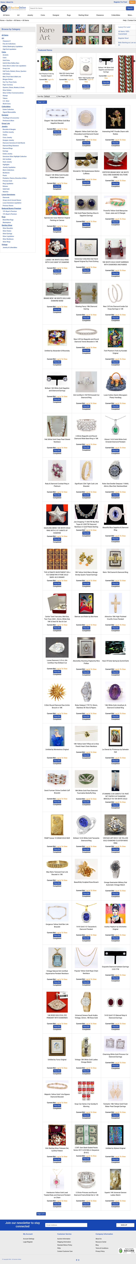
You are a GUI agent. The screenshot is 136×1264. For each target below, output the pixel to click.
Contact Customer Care (65, 1251)
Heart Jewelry (7, 162)
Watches (5, 192)
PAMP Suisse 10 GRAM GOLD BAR (57, 838)
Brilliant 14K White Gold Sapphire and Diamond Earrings (106, 70)
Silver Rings (6, 242)
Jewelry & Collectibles (10, 247)
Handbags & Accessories (11, 118)
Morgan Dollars (8, 79)
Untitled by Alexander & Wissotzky (57, 351)
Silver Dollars (7, 90)
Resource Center (101, 1242)
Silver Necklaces (8, 239)
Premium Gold (7, 181)
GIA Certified (7, 159)
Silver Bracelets (8, 228)
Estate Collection (8, 109)
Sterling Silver (83, 15)
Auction (9, 20)
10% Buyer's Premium (10, 211)
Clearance (100, 15)
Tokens (5, 98)
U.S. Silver (6, 101)
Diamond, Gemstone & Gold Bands (14, 143)
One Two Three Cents (10, 82)
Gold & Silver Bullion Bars (11, 63)
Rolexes (5, 186)
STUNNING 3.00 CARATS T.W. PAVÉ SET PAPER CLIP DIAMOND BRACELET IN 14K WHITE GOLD (115, 796)
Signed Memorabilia (9, 112)
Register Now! (123, 38)
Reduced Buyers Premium (11, 208)
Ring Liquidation (8, 183)
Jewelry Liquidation (9, 167)
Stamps (5, 95)
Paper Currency (8, 85)
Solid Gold (6, 189)
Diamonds (6, 197)
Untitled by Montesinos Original (57, 749)
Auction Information (63, 1239)
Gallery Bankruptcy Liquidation (13, 46)
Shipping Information (64, 1242)
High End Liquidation (9, 49)
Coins (43, 15)
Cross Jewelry (7, 137)
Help (124, 20)
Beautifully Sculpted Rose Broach (86, 882)
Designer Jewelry (8, 140)
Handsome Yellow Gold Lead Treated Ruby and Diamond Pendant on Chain (57, 1195)
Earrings (5, 151)
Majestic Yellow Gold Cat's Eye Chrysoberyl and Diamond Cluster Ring (86, 134)
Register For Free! (120, 2)
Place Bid (46, 86)
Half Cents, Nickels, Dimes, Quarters (14, 71)
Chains (5, 135)
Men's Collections (8, 170)
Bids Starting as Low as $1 (127, 44)
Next (134, 61)
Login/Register (28, 1242)
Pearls (5, 175)
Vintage (4, 245)
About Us (9, 2)
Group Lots (6, 68)
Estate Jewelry (7, 154)
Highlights (6, 164)
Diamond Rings (8, 148)
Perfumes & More (8, 120)
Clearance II (6, 41)
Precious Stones (8, 205)
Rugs (69, 15)
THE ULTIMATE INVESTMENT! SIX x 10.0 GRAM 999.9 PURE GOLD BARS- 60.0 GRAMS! (57, 574)
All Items (6, 15)
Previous (38, 61)
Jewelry (30, 15)
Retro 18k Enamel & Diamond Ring (115, 572)
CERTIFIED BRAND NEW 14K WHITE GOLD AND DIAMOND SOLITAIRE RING (115, 174)
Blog (97, 1245)
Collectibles (115, 15)
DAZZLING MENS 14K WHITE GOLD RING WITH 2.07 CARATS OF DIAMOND (57, 530)
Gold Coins (6, 60)
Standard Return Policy (64, 1245)
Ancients (5, 55)
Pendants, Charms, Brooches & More (15, 178)
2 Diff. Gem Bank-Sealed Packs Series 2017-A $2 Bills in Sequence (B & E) (86, 1150)
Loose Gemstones (8, 195)
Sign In (132, 2)
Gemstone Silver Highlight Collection (15, 156)
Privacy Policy (100, 1251)
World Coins (7, 104)
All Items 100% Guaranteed (123, 32)
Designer (56, 15)
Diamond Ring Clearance (11, 145)
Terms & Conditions (102, 1248)
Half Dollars (6, 74)
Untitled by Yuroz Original (57, 1060)
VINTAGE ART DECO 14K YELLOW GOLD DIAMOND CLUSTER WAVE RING (115, 840)
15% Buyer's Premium (10, 214)
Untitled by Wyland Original (115, 1148)
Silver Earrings (7, 233)
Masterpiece (7, 222)
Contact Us (132, 20)
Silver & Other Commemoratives (13, 93)
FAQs (59, 1248)
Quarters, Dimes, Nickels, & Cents (13, 87)
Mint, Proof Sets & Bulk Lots (12, 76)
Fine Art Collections (9, 44)
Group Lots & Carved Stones (12, 200)
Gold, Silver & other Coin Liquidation (14, 66)
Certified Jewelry (8, 132)
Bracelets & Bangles (9, 129)
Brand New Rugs (8, 220)
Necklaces (6, 173)
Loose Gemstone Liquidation (12, 203)
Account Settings (28, 1239)
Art (18, 15)
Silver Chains (7, 231)
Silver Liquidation (8, 236)
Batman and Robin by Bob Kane (86, 617)
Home (3, 2)
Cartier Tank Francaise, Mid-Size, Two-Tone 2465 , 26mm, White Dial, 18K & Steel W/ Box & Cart (57, 619)
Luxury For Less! (124, 27)
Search (130, 8)
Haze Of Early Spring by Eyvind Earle (115, 661)
